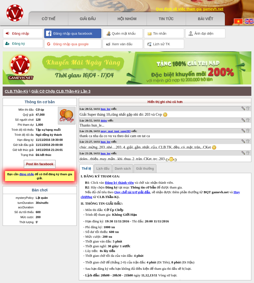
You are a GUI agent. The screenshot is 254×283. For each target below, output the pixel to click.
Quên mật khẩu (120, 34)
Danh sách (123, 168)
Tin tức (166, 19)
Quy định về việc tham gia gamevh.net (189, 9)
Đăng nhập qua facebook (72, 33)
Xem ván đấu (119, 44)
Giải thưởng (145, 168)
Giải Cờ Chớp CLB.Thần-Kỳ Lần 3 (60, 91)
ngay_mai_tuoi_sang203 (115, 131)
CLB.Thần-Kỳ (16, 91)
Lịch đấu (102, 168)
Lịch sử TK (158, 44)
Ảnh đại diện (201, 34)
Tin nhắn (156, 34)
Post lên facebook (39, 164)
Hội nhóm (127, 19)
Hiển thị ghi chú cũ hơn (165, 102)
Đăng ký (18, 44)
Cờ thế (49, 19)
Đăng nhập (20, 33)
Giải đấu (88, 19)
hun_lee (105, 108)
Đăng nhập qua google (70, 44)
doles (104, 120)
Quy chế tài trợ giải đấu (132, 192)
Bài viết (205, 19)
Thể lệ (86, 168)
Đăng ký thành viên (119, 183)
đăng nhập (26, 174)
